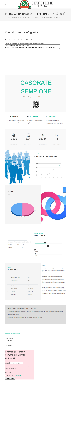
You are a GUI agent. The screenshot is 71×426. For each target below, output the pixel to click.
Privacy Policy (18, 375)
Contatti (60, 419)
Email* (7, 363)
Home (36, 12)
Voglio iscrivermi (10, 378)
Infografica (63, 12)
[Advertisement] (35, 63)
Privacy (17, 421)
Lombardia (41, 12)
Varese (47, 12)
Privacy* (8, 372)
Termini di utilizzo (9, 421)
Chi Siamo (23, 421)
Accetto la (10, 375)
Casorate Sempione (55, 12)
